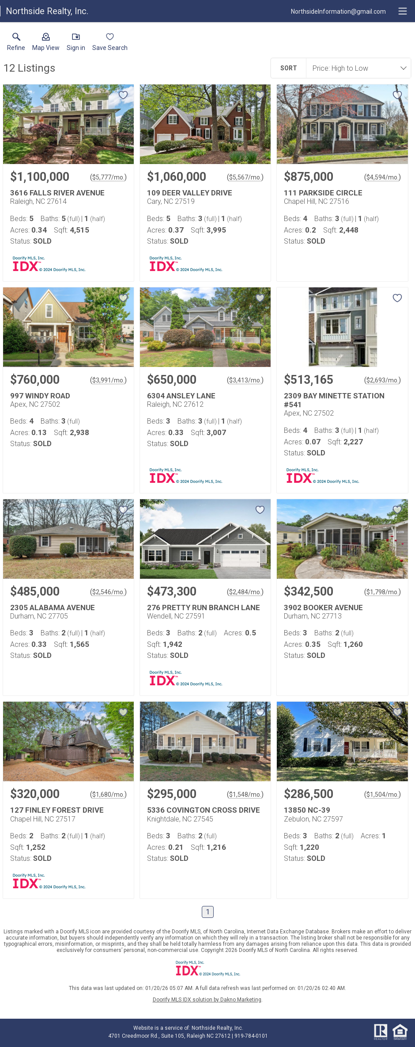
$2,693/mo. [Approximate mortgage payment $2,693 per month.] (382, 380)
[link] (16, 44)
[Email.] (338, 11)
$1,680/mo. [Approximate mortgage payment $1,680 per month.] (108, 794)
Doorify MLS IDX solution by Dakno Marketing (207, 1000)
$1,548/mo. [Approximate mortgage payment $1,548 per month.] (245, 794)
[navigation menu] (403, 11)
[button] (46, 44)
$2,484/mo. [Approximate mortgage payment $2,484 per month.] (245, 592)
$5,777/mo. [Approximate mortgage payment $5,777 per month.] (108, 177)
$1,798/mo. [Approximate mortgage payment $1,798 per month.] (382, 592)
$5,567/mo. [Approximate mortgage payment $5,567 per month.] (245, 177)
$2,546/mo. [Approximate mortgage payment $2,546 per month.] (108, 592)
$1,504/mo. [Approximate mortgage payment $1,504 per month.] (382, 794)
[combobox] (356, 68)
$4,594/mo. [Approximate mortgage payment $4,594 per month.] (382, 177)
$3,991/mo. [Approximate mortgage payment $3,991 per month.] (108, 380)
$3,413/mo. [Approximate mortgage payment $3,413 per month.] (245, 380)
